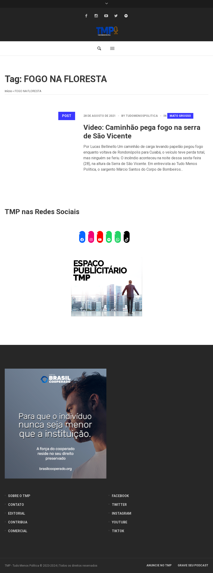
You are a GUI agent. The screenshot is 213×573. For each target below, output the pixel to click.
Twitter (119, 505)
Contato (16, 505)
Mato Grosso (180, 115)
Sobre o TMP (19, 496)
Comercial (17, 531)
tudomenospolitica (142, 115)
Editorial (16, 513)
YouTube (119, 522)
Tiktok (118, 531)
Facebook (120, 496)
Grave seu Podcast (193, 565)
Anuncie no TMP (159, 565)
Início (8, 91)
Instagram (121, 513)
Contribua (17, 522)
